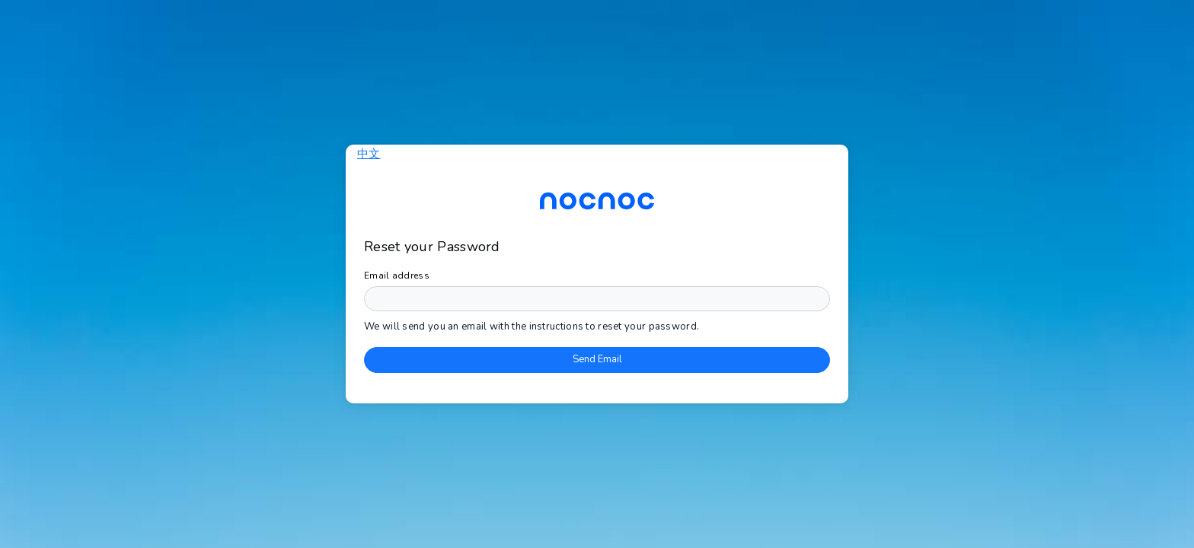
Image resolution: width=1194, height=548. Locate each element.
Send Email (597, 359)
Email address (396, 275)
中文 (369, 153)
